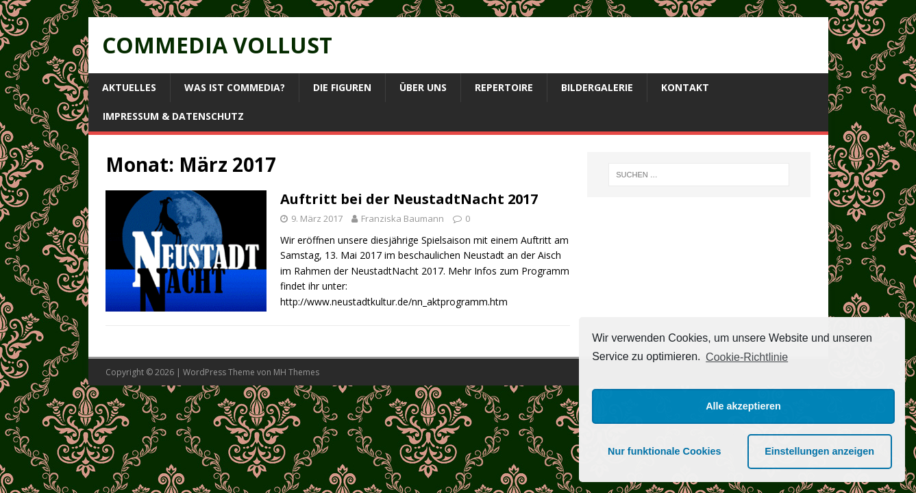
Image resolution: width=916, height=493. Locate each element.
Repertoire (504, 87)
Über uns (423, 87)
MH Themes (296, 372)
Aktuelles (129, 87)
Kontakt (685, 87)
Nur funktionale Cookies (664, 451)
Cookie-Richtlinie (747, 357)
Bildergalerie (597, 87)
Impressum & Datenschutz (173, 116)
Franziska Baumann (402, 218)
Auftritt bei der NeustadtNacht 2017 (409, 199)
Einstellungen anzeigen (819, 451)
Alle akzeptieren (743, 406)
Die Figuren (342, 87)
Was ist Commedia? (234, 87)
